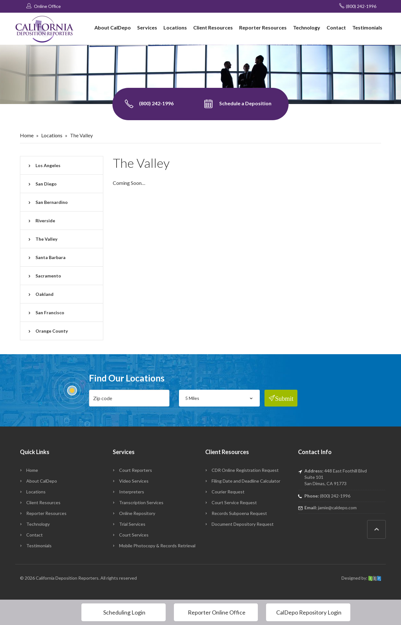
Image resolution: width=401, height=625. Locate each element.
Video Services (134, 481)
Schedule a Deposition (237, 104)
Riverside (45, 220)
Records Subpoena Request (239, 513)
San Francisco (49, 312)
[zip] (129, 398)
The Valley (46, 239)
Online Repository (137, 513)
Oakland (44, 294)
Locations (175, 27)
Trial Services (132, 524)
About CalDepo (112, 27)
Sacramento (48, 275)
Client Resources (213, 27)
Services (147, 27)
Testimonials (367, 27)
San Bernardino (51, 202)
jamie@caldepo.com (337, 507)
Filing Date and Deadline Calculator (246, 481)
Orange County (51, 331)
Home (27, 135)
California (45, 578)
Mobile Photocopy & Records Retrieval (157, 545)
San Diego (46, 183)
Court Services (134, 534)
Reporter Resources (263, 27)
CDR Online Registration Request (245, 470)
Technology (306, 27)
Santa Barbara (50, 257)
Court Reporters (135, 470)
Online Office (43, 6)
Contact (336, 27)
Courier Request (228, 491)
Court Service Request (234, 502)
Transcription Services (141, 502)
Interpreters (131, 491)
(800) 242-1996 (357, 6)
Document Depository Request (243, 524)
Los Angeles (47, 165)
